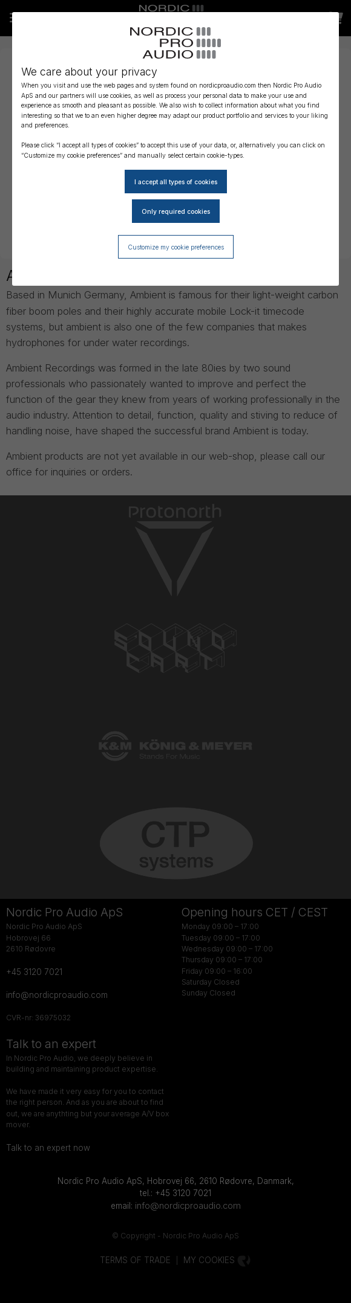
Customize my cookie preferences (176, 247)
